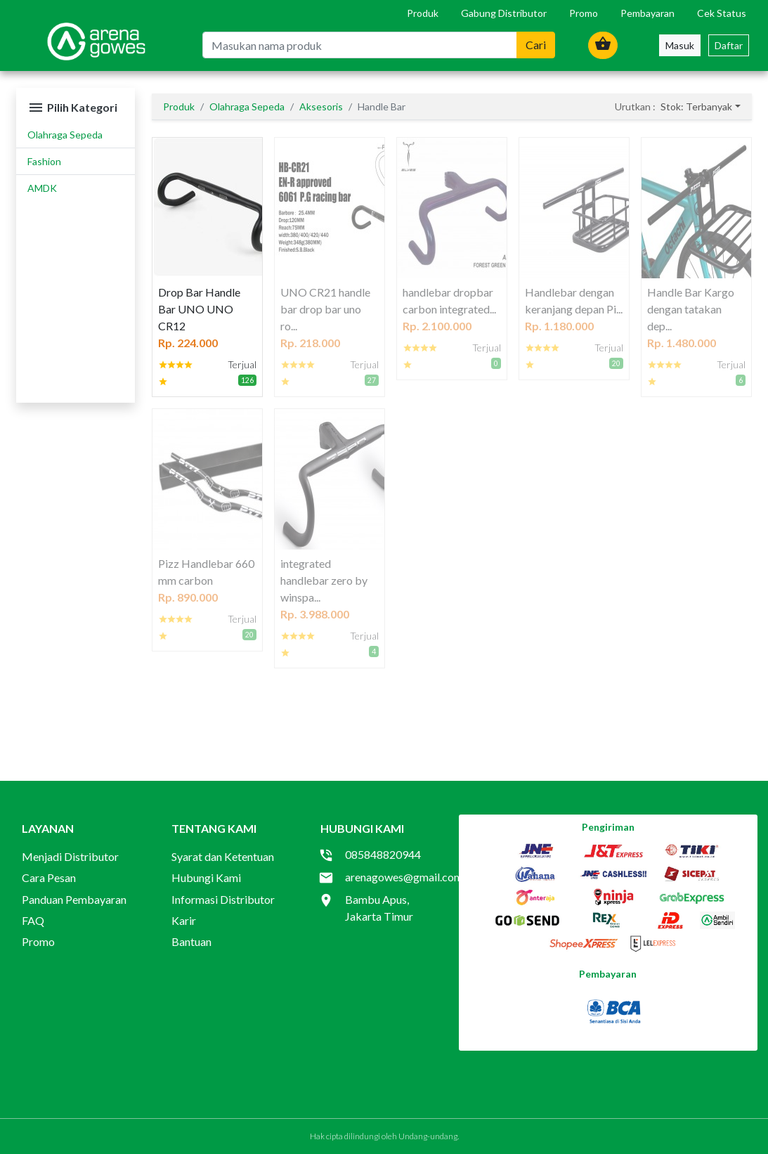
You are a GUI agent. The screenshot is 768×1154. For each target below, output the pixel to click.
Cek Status (721, 13)
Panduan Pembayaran (74, 899)
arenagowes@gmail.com (404, 876)
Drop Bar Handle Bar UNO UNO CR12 (199, 308)
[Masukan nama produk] (359, 45)
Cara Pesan (49, 877)
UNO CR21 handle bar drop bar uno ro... (325, 308)
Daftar (729, 45)
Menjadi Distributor (70, 856)
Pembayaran (647, 13)
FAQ (33, 920)
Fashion (44, 161)
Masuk (679, 45)
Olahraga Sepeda (65, 135)
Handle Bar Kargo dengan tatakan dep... (690, 308)
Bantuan (191, 941)
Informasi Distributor (223, 899)
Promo (583, 13)
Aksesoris (321, 106)
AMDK (42, 188)
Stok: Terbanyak (696, 106)
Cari (536, 44)
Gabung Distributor (504, 13)
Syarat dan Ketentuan (222, 856)
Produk (422, 13)
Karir (183, 920)
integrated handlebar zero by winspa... (323, 580)
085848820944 (383, 854)
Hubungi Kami (206, 877)
